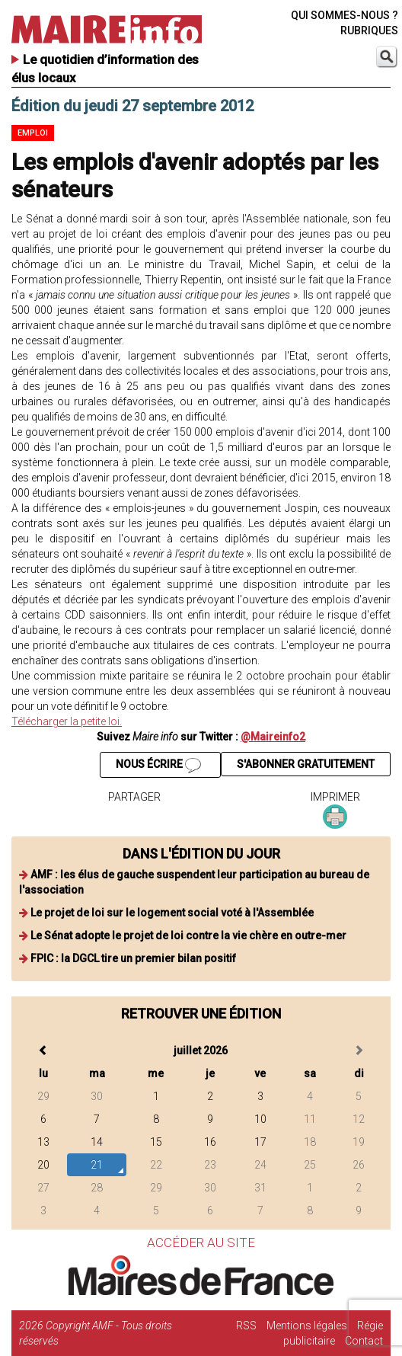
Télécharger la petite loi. (66, 721)
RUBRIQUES (369, 30)
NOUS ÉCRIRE (158, 765)
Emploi (33, 133)
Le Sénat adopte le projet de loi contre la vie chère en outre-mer (188, 935)
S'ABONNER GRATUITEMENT (306, 764)
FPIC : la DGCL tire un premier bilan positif (133, 958)
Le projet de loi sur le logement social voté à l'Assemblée (172, 913)
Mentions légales (306, 1325)
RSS (246, 1325)
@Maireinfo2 (273, 737)
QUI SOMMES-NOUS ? (344, 15)
